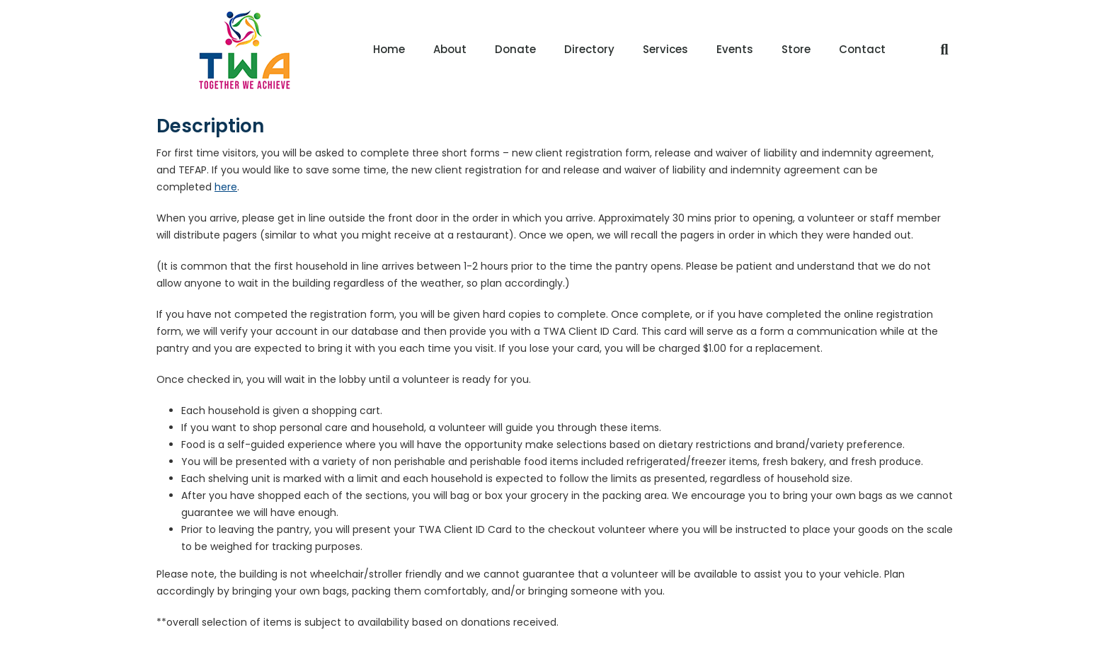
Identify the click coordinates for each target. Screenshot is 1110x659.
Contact (862, 49)
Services (665, 49)
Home (389, 49)
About (450, 49)
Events (734, 49)
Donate (515, 49)
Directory (589, 49)
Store (796, 49)
